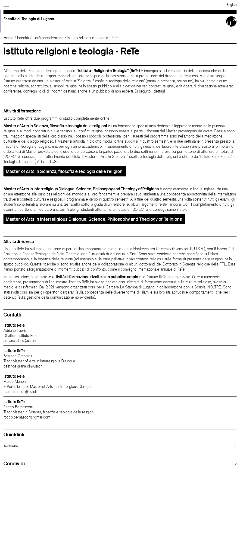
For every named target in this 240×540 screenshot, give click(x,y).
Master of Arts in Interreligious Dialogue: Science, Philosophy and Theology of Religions (94, 219)
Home (8, 37)
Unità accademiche (48, 37)
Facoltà (23, 37)
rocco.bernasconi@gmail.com (26, 417)
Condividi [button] (14, 463)
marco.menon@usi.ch (20, 391)
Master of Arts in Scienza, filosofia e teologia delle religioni (65, 171)
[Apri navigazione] (6, 4)
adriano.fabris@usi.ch (19, 340)
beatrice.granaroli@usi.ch (22, 366)
